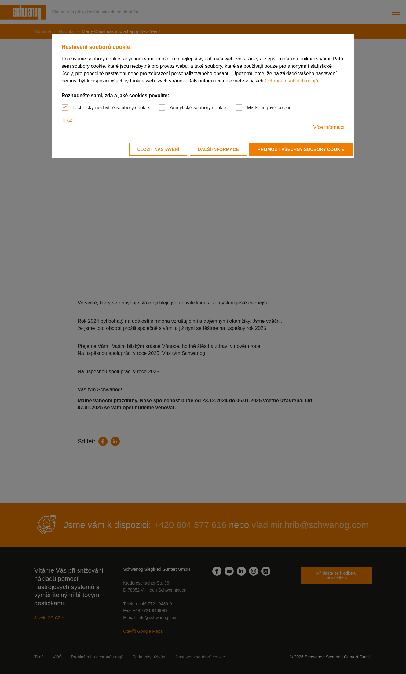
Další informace (218, 149)
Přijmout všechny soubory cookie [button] (301, 149)
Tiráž (67, 119)
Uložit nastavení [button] (158, 149)
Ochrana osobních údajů (291, 80)
